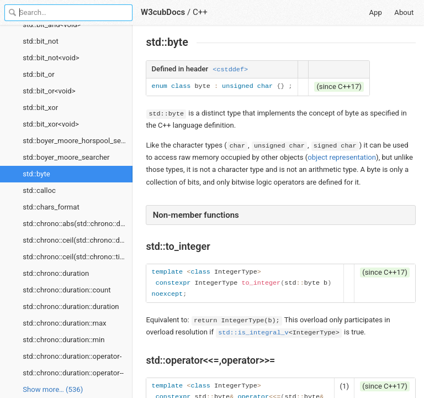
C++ (200, 12)
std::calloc (39, 190)
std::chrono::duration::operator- (72, 356)
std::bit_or (38, 74)
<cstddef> (230, 70)
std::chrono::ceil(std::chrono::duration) (77, 240)
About (404, 12)
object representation (342, 157)
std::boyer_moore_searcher (66, 157)
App (375, 12)
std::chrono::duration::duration (71, 306)
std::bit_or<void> (49, 91)
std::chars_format (51, 207)
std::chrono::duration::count (66, 290)
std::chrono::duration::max (64, 323)
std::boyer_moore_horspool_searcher (77, 141)
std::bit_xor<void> (51, 124)
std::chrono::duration (56, 273)
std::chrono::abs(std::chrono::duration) (77, 223)
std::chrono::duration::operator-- (73, 373)
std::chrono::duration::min (63, 340)
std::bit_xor (40, 107)
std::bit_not (41, 41)
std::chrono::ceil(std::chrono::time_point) (77, 257)
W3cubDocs (163, 12)
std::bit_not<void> (51, 58)
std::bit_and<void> (52, 24)
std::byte (36, 174)
